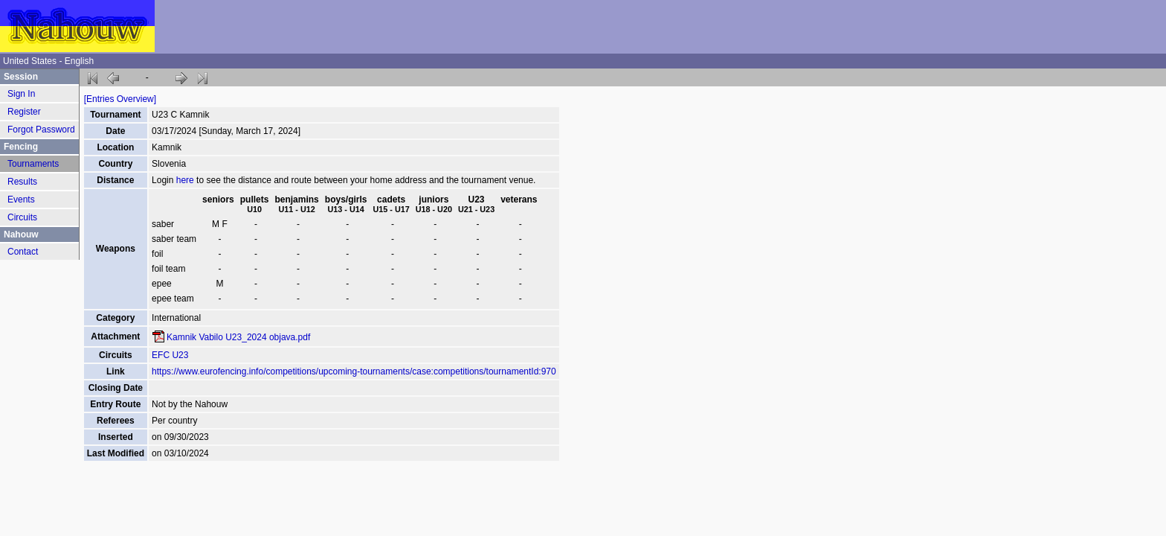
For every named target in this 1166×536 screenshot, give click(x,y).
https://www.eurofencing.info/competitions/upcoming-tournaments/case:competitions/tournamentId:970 (354, 371)
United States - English (48, 61)
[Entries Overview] (120, 99)
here (185, 180)
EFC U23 (170, 355)
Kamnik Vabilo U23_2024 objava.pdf (238, 337)
